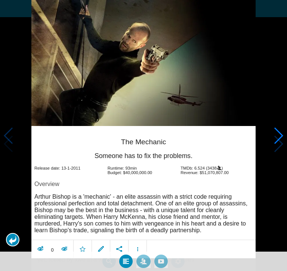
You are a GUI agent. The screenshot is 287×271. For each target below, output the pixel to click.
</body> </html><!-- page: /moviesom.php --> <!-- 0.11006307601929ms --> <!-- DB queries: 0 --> (143, 135)
